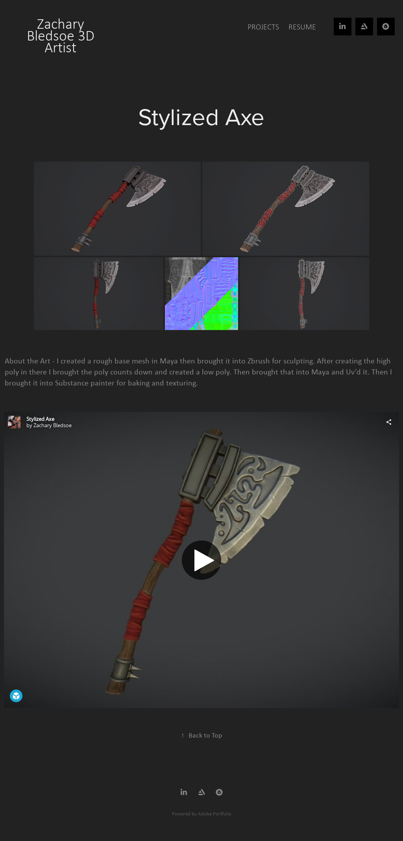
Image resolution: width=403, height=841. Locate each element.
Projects (263, 26)
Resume (302, 26)
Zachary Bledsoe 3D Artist (62, 35)
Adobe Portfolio (214, 813)
